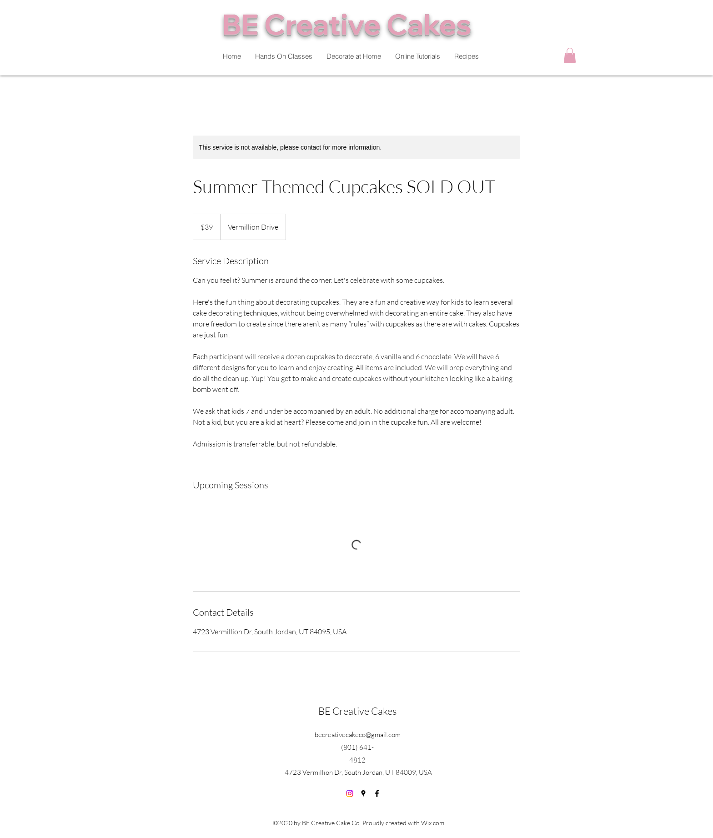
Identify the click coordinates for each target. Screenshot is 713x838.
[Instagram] (349, 793)
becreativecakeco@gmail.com (358, 734)
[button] (569, 55)
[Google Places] (363, 793)
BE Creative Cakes (357, 711)
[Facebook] (377, 793)
